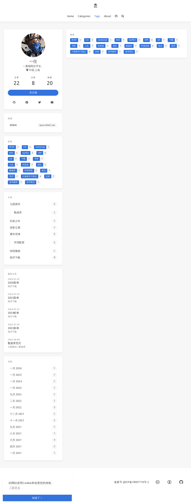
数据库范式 (14, 343)
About (107, 16)
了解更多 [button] (14, 487)
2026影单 (13, 282)
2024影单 (13, 312)
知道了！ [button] (37, 497)
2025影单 (13, 297)
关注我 (33, 92)
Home (70, 16)
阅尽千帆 (12, 286)
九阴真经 (12, 347)
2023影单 (13, 328)
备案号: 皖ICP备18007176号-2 (131, 482)
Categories (84, 16)
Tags (97, 16)
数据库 (22, 347)
